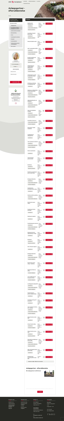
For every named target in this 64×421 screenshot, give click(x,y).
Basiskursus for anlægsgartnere (30, 24)
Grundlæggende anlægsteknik (33, 283)
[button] (55, 2)
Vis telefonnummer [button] (15, 64)
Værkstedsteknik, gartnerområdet (31, 158)
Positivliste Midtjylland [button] (31, 71)
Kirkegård (12, 39)
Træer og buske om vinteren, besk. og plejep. (32, 307)
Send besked (14, 82)
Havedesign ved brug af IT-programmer (32, 300)
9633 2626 (37, 411)
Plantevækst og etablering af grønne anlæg (33, 340)
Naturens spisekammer (31, 150)
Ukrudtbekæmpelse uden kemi (33, 223)
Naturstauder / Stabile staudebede (31, 128)
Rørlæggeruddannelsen (32, 253)
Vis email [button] (15, 66)
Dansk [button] (51, 2)
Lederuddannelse (14, 41)
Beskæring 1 (30, 239)
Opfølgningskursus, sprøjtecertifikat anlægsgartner (31, 66)
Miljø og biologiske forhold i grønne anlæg (32, 350)
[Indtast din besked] (16, 76)
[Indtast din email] (16, 71)
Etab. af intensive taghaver (32, 246)
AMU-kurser (25, 1)
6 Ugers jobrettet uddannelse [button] (32, 27)
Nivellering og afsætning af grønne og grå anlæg (32, 172)
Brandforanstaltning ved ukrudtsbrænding (32, 58)
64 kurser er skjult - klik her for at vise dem (35, 361)
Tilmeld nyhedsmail (11, 403)
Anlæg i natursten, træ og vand (32, 332)
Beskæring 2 (30, 164)
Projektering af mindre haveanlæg (31, 210)
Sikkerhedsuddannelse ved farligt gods (32, 101)
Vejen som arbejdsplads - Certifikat (32, 111)
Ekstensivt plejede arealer (32, 41)
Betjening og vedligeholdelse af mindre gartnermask (33, 91)
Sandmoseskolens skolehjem (15, 30)
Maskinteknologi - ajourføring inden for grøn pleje (32, 357)
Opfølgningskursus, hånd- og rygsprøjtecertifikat (32, 75)
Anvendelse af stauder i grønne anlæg (32, 34)
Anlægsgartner (13, 25)
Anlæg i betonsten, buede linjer (32, 317)
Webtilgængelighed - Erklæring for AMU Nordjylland (11, 406)
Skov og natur (13, 46)
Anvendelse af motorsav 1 (32, 120)
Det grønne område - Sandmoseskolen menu (14, 20)
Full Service (38, 1)
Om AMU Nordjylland (27, 3)
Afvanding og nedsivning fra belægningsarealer (32, 84)
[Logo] (14, 2)
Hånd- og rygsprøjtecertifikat (33, 48)
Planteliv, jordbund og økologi (33, 195)
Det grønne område (13, 23)
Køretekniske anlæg (24, 402)
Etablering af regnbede (32, 216)
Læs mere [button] (16, 103)
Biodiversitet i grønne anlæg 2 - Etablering (31, 263)
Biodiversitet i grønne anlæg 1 (31, 203)
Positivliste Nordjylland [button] (31, 327)
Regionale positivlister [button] (31, 29)
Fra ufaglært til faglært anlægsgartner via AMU (15, 28)
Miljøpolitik (10, 408)
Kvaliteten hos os (11, 402)
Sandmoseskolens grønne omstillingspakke (15, 44)
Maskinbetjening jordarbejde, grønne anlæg (32, 188)
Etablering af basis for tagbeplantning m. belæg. (32, 233)
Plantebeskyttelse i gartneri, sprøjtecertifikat (32, 293)
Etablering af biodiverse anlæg (32, 270)
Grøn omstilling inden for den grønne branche (32, 277)
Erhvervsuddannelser (32, 1)
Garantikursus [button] (30, 50)
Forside (9, 15)
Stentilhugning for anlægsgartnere (31, 135)
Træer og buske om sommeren (33, 141)
